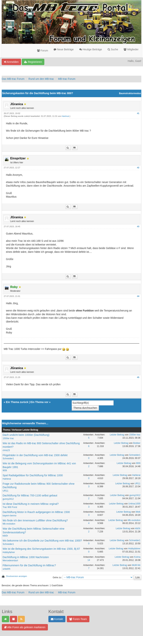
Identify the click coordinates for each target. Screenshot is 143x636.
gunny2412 (8, 499)
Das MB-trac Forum (13, 78)
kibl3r (5, 535)
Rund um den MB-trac (41, 78)
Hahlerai (7, 479)
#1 (138, 113)
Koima (137, 557)
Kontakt (57, 619)
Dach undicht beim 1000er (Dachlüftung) (26, 434)
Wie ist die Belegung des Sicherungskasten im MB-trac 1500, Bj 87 (41, 548)
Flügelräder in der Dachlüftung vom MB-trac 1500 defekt (35, 455)
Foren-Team (78, 619)
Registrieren (33, 61)
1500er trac (8, 438)
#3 (138, 226)
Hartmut (65, 116)
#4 (138, 296)
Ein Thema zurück (17, 402)
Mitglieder (131, 49)
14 (89, 560)
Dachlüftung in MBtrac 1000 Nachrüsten (26, 557)
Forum (42, 50)
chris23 (6, 450)
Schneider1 (8, 458)
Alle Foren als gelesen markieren (24, 627)
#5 (138, 377)
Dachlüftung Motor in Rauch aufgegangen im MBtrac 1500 (36, 512)
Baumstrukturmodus (130, 93)
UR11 (5, 490)
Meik (138, 512)
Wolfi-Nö (136, 565)
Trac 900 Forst (10, 507)
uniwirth (6, 569)
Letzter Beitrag (117, 434)
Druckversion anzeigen (16, 576)
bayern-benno (9, 515)
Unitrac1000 (134, 503)
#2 (138, 167)
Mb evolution (9, 523)
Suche (113, 49)
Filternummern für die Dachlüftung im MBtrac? (29, 565)
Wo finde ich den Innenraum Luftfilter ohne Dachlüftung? (35, 520)
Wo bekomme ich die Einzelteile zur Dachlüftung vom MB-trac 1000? (42, 540)
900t (5, 470)
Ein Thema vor (39, 402)
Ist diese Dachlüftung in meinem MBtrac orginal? (31, 503)
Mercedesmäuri (10, 560)
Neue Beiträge (64, 49)
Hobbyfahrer (9, 552)
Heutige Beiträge (90, 49)
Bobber (136, 443)
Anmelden (11, 61)
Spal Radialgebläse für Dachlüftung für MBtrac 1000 (33, 475)
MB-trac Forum (66, 78)
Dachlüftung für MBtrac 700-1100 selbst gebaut (30, 495)
